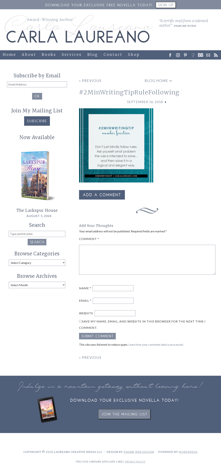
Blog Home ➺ (158, 80)
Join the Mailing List (124, 414)
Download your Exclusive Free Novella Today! (98, 5)
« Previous (90, 80)
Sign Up (166, 5)
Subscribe (37, 121)
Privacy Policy (135, 461)
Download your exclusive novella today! (124, 400)
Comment (89, 239)
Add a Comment (102, 195)
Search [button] (37, 242)
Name (85, 288)
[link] (194, 54)
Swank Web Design (139, 452)
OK (37, 96)
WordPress (188, 452)
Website (86, 313)
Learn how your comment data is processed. (156, 344)
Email (85, 300)
